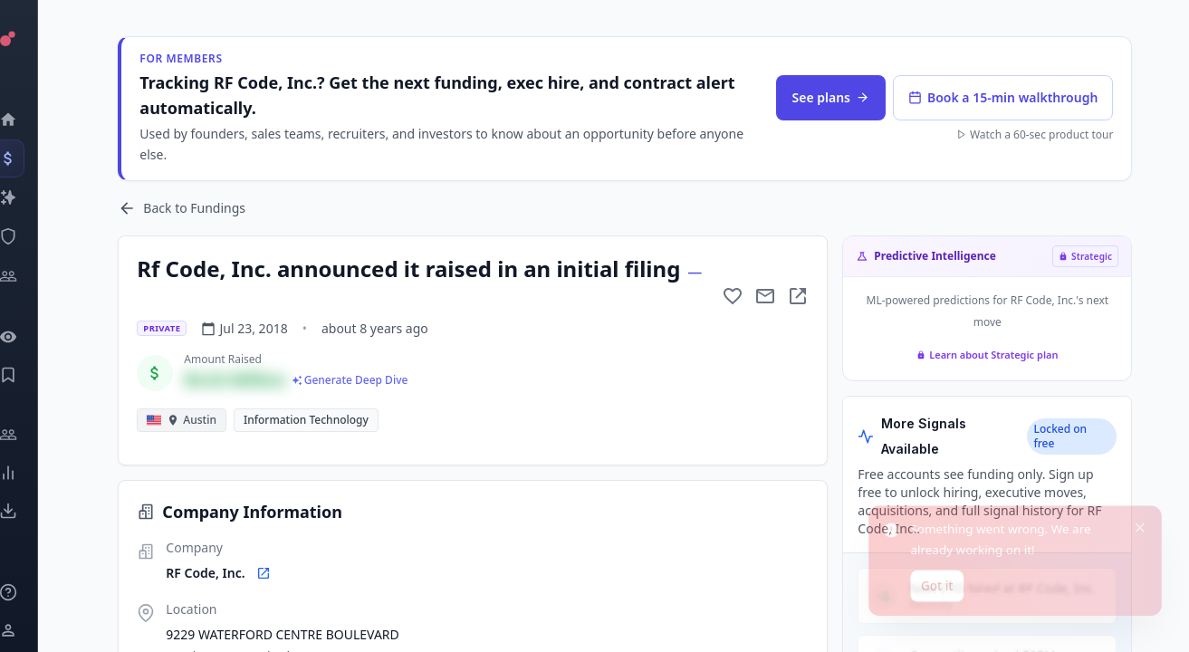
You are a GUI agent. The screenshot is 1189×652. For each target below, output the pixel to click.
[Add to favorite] (735, 296)
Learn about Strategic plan (989, 354)
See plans (832, 97)
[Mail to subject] (768, 296)
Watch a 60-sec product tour (1036, 135)
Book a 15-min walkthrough (1004, 97)
